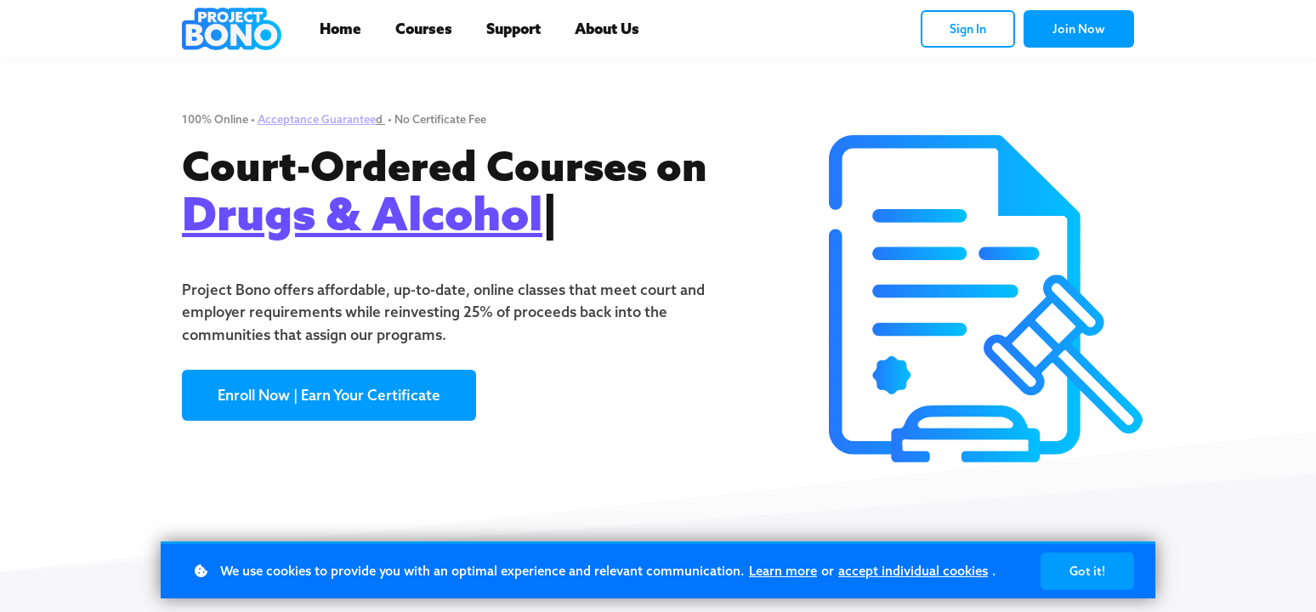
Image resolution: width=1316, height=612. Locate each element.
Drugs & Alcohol (362, 213)
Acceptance (289, 119)
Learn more (783, 571)
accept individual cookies (913, 571)
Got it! (1087, 571)
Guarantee (348, 119)
